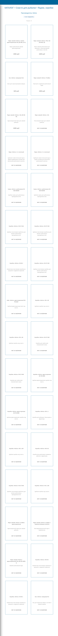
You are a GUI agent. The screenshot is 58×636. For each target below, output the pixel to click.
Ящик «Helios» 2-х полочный (16, 152)
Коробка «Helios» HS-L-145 (16, 448)
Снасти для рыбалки (26, 8)
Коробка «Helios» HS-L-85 (42, 300)
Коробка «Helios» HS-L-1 (42, 411)
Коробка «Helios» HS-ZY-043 (42, 226)
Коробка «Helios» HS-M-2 (42, 559)
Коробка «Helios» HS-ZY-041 (16, 226)
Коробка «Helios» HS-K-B (42, 448)
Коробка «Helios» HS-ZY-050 (16, 374)
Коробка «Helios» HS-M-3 (16, 263)
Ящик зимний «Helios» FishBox (42, 78)
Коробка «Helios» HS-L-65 (16, 337)
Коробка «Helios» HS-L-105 (42, 485)
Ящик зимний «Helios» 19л (42, 115)
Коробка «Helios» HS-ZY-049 (42, 337)
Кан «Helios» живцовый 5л (42, 596)
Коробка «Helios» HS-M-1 (16, 596)
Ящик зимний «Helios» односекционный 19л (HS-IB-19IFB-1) (16, 561)
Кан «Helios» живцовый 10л (16, 78)
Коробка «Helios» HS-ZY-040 (16, 485)
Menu (2, 2)
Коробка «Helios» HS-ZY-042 (42, 263)
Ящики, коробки (45, 8)
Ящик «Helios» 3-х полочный (42, 152)
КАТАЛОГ (9, 8)
